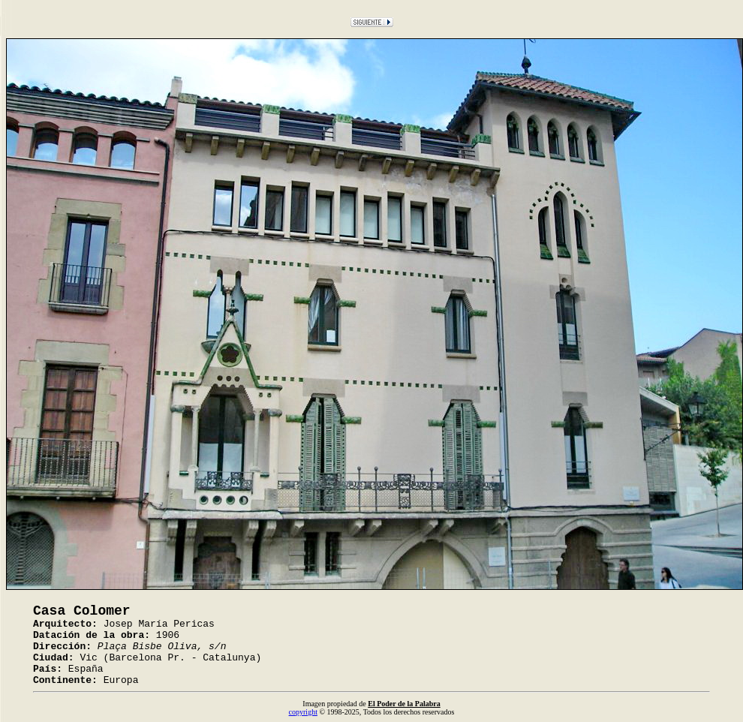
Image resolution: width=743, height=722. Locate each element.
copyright (303, 712)
